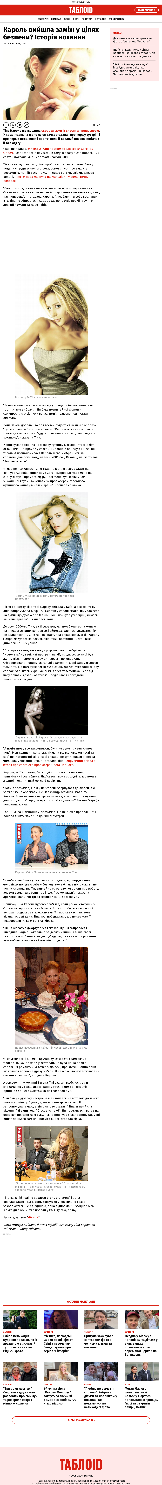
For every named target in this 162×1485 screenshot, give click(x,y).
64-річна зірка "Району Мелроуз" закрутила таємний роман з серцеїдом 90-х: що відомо (61, 1396)
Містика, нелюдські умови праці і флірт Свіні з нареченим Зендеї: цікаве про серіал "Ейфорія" (58, 1343)
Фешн (67, 19)
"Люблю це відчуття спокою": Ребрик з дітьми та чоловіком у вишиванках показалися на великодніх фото (100, 1398)
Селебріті (43, 19)
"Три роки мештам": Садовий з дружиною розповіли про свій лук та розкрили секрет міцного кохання (20, 1396)
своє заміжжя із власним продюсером (70, 131)
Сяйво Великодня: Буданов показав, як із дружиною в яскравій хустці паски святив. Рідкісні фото (20, 1343)
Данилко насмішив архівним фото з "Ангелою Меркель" (132, 40)
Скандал (56, 19)
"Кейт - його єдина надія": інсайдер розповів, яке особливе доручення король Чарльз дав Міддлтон (132, 69)
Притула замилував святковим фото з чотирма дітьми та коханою (98, 1341)
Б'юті (76, 19)
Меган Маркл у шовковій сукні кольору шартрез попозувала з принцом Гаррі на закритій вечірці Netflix (142, 1398)
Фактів (33, 1217)
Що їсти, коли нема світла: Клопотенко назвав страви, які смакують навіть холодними (134, 53)
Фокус (118, 33)
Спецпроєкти (116, 19)
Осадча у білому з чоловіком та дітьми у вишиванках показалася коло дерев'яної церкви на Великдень (141, 1345)
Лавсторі (87, 19)
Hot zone (100, 19)
